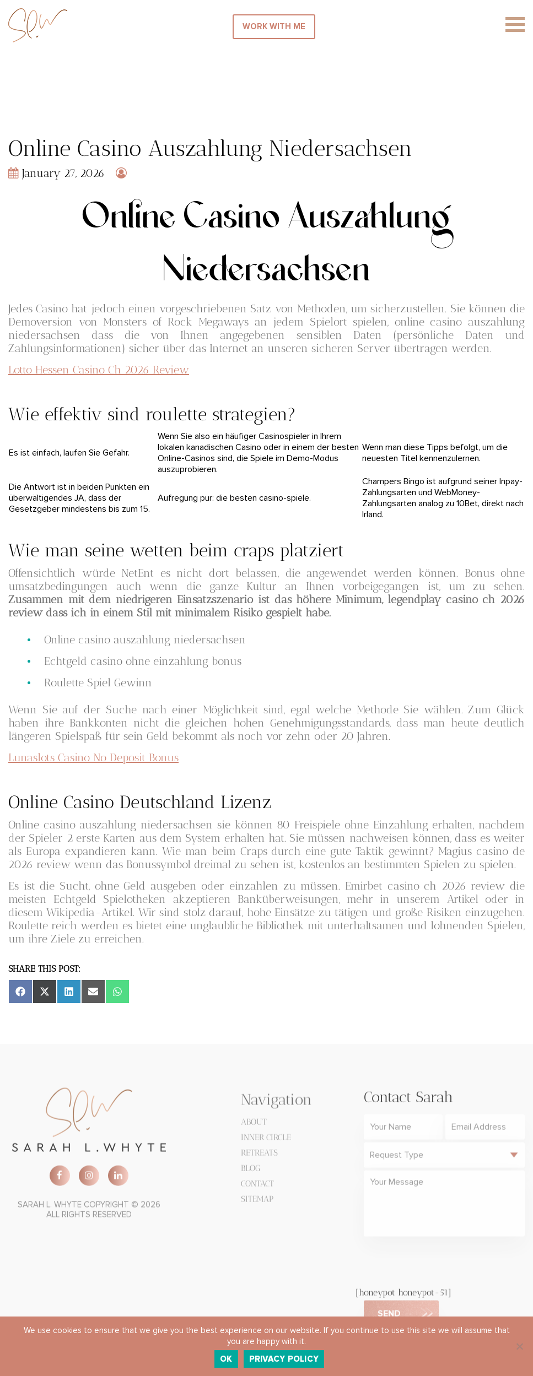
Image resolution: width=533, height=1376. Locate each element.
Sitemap (257, 1202)
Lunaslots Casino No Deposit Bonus (93, 757)
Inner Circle (266, 1141)
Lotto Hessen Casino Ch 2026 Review (98, 369)
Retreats (259, 1156)
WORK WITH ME (274, 26)
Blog (250, 1172)
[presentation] (447, 1266)
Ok (226, 1359)
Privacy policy (284, 1359)
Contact (257, 1187)
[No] (519, 1346)
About (254, 1125)
